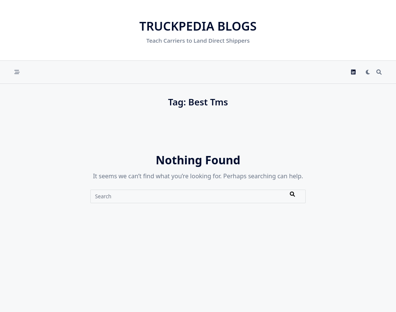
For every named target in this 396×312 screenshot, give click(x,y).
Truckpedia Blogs (198, 26)
